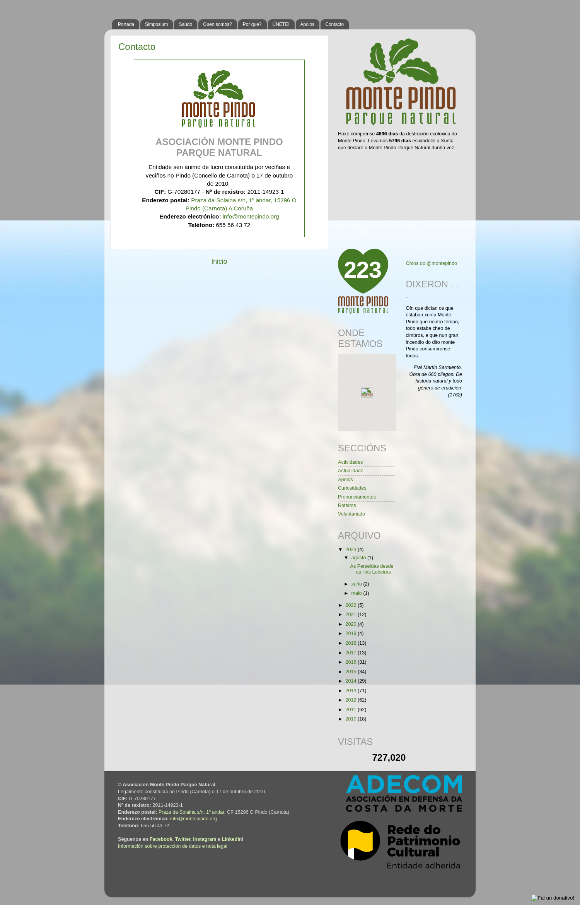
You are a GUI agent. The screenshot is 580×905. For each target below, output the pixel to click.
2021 (351, 614)
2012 (351, 700)
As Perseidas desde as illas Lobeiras (371, 569)
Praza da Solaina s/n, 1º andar (191, 812)
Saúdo (185, 24)
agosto (359, 557)
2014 (351, 681)
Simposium (156, 24)
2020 (351, 624)
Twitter (183, 839)
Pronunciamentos (357, 497)
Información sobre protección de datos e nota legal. (173, 846)
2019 (351, 633)
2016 (351, 662)
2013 (351, 690)
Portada (126, 24)
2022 (351, 605)
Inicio (219, 261)
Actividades (350, 462)
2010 (351, 719)
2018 (351, 643)
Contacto (334, 24)
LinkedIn (232, 839)
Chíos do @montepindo (431, 263)
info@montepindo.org (251, 216)
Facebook (161, 839)
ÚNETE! (281, 24)
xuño (357, 584)
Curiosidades (352, 488)
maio (357, 593)
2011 (351, 709)
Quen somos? (217, 24)
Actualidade (350, 470)
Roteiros (347, 505)
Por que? (252, 24)
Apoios (307, 24)
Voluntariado (351, 514)
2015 (351, 671)
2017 (351, 653)
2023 (351, 549)
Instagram (204, 839)
